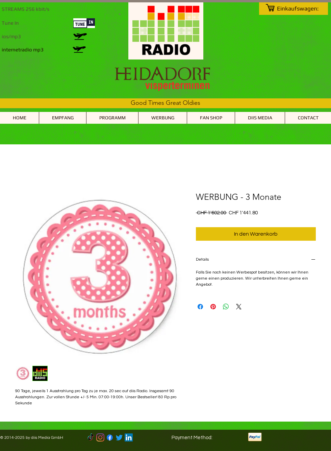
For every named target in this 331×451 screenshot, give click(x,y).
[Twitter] (119, 437)
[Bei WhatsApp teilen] (226, 307)
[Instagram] (100, 437)
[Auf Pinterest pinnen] (213, 307)
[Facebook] (110, 437)
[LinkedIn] (129, 437)
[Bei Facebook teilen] (200, 307)
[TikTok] (91, 437)
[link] (302, 8)
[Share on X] (239, 307)
